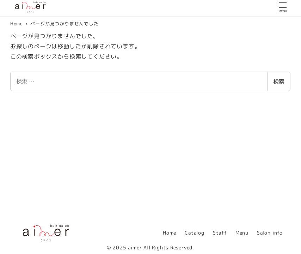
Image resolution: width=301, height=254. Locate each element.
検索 (278, 81)
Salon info (270, 232)
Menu (241, 232)
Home (169, 232)
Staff (220, 232)
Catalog (194, 232)
